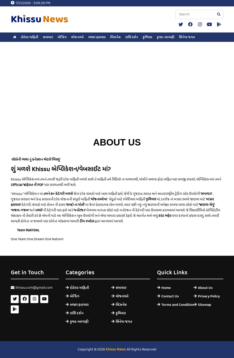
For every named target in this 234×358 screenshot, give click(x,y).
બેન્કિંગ (62, 37)
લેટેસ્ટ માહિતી (29, 37)
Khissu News (115, 350)
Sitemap (204, 305)
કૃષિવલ (147, 37)
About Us (205, 288)
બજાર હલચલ (97, 37)
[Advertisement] (117, 96)
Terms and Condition (174, 305)
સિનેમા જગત (187, 37)
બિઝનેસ (115, 37)
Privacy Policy (209, 296)
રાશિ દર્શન (131, 37)
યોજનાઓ (77, 37)
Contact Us (170, 296)
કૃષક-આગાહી (165, 37)
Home (166, 288)
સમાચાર (48, 37)
